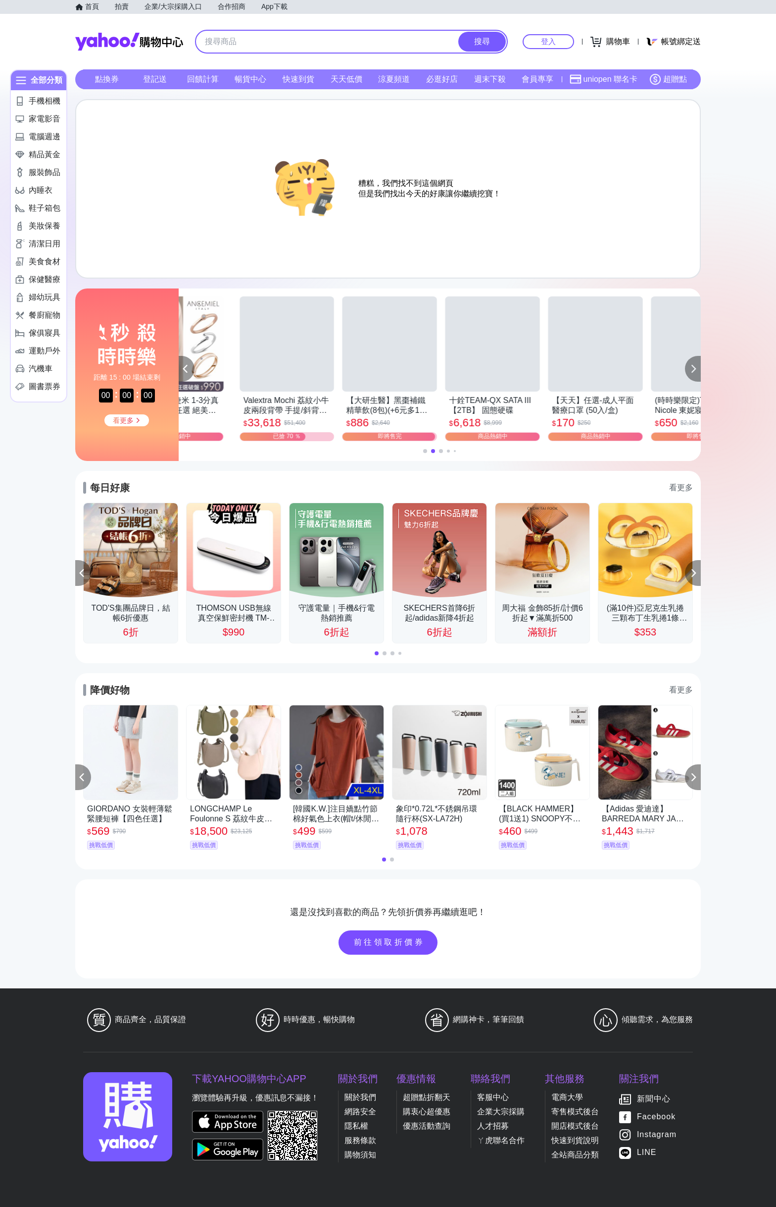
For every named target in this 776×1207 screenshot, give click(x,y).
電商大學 (567, 1097)
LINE (647, 1152)
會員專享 (537, 79)
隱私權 (356, 1126)
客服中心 (493, 1097)
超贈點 (668, 79)
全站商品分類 (575, 1154)
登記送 (155, 79)
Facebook (656, 1116)
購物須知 (360, 1154)
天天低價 (346, 79)
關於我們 (360, 1097)
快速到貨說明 (575, 1140)
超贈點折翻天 (426, 1097)
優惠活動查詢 (426, 1126)
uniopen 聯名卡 (603, 79)
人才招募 (493, 1126)
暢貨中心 (250, 79)
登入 (548, 41)
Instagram (657, 1134)
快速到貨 (298, 79)
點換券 (107, 79)
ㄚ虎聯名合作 (501, 1140)
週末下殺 (490, 79)
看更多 (681, 487)
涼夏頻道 (394, 79)
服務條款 (360, 1140)
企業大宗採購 (501, 1111)
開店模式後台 (575, 1126)
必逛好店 (442, 79)
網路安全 (360, 1111)
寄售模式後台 (575, 1111)
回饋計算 (203, 79)
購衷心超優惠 (426, 1111)
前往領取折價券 (389, 942)
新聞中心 (654, 1098)
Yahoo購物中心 (129, 42)
